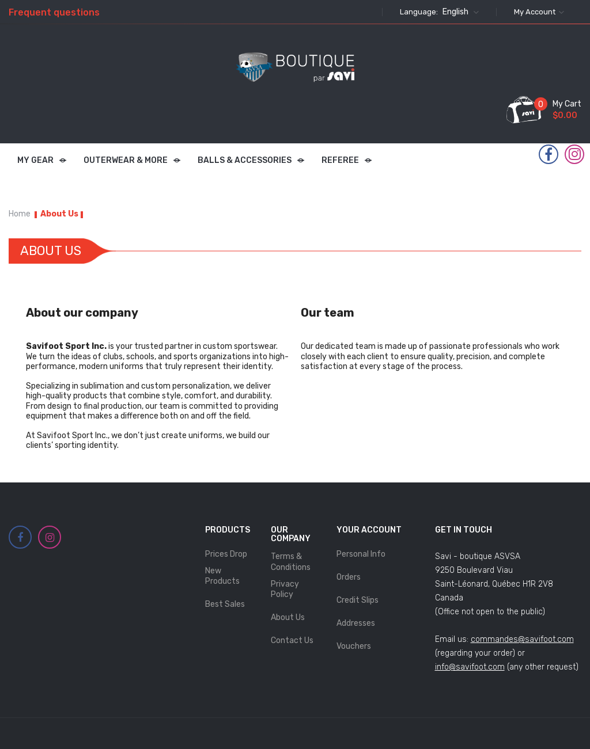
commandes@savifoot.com (522, 639)
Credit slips (357, 600)
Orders (348, 577)
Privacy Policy (285, 589)
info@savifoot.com (470, 667)
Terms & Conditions (291, 562)
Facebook (548, 155)
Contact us (292, 640)
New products (222, 576)
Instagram (575, 154)
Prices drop (226, 554)
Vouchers (353, 646)
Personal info (360, 554)
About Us (288, 617)
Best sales (225, 604)
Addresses (355, 623)
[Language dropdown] (459, 12)
